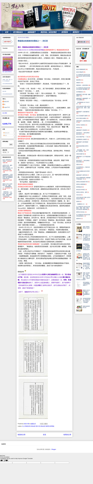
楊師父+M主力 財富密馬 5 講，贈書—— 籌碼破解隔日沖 (7, 186)
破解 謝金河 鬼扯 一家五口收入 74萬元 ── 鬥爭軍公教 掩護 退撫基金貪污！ (83, 238)
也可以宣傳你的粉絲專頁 (7, 83)
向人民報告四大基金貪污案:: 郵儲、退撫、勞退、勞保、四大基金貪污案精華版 (83, 208)
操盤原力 (78, 82)
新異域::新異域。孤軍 (81, 192)
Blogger (54, 449)
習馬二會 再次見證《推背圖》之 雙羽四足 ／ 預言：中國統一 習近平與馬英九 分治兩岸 (83, 276)
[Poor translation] (5, 460)
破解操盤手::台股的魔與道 (82, 111)
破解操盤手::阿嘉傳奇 (81, 130)
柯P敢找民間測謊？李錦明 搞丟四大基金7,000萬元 (86, 300)
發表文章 (6, 132)
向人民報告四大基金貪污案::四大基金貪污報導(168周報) (38, 426)
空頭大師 (78, 194)
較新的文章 (21, 434)
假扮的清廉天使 (80, 154)
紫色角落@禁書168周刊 (82, 146)
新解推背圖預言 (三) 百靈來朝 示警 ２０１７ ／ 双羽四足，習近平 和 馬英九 (83, 267)
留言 (5, 135)
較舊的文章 (67, 434)
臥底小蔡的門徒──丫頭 (82, 136)
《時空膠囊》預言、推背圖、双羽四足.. (82, 150)
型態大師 (78, 164)
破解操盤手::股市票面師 (82, 142)
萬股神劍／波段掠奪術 (48, 32)
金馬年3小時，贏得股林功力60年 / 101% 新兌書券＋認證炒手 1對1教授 (8, 167)
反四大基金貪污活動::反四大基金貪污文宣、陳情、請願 (83, 107)
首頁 (6, 32)
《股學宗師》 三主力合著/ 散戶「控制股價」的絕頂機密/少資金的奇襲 (7, 194)
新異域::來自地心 (80, 212)
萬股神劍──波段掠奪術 (82, 85)
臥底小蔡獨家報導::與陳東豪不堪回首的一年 (83, 178)
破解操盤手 (32, 32)
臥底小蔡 (4, 91)
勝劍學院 (78, 80)
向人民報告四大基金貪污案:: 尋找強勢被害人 (83, 215)
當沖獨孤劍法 (18, 32)
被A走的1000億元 (80, 189)
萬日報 (78, 127)
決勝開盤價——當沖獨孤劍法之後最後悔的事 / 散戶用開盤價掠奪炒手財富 (8, 176)
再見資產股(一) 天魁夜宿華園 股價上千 (86, 284)
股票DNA (78, 218)
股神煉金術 (79, 187)
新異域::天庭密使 (80, 125)
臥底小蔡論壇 (79, 72)
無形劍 (78, 201)
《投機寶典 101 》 (81, 204)
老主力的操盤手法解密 (82, 115)
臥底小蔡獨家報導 (80, 69)
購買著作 (76, 32)
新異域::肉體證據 (80, 184)
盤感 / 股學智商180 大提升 (86, 227)
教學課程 (64, 32)
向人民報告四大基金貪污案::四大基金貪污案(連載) (83, 88)
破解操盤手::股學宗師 (81, 175)
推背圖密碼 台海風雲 (81, 139)
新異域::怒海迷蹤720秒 (82, 181)
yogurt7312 (7, 107)
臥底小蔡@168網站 (81, 118)
